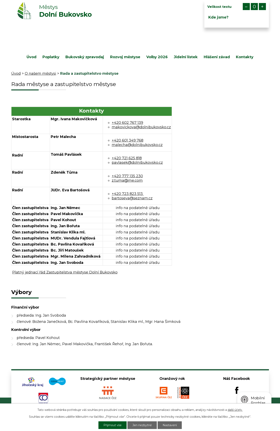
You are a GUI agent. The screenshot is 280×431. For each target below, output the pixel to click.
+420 (128, 194)
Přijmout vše (112, 425)
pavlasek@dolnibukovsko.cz (137, 162)
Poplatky (50, 57)
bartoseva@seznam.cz (132, 198)
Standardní (254, 6)
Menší (246, 6)
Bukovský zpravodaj (84, 57)
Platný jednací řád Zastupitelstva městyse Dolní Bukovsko (65, 272)
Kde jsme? (218, 17)
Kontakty (244, 57)
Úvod (31, 57)
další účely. (235, 410)
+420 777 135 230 (127, 176)
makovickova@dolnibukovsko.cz (141, 127)
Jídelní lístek (186, 57)
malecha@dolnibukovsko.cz (137, 145)
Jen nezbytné (142, 425)
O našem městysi (40, 73)
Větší (262, 6)
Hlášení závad (217, 57)
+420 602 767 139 (127, 122)
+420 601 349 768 (127, 140)
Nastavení (170, 425)
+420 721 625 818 (127, 158)
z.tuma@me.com (127, 180)
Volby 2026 (157, 57)
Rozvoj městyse (125, 57)
